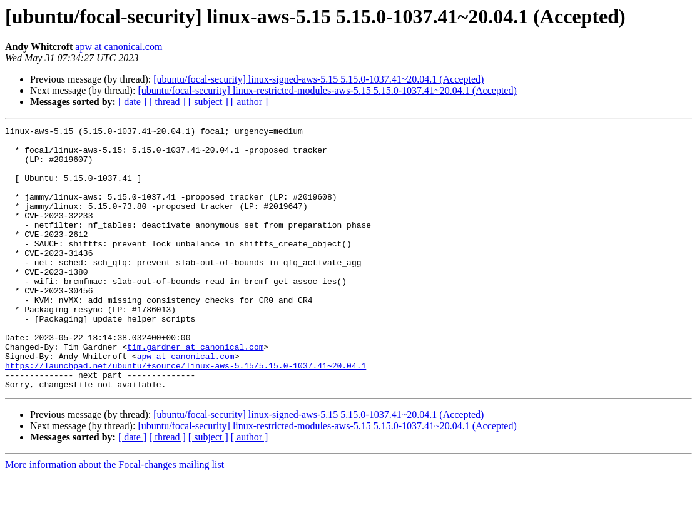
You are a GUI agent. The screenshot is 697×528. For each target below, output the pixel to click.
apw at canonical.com (118, 46)
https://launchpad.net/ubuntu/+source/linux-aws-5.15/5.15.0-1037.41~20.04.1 (185, 414)
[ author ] (249, 101)
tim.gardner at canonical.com (195, 391)
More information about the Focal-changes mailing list (114, 517)
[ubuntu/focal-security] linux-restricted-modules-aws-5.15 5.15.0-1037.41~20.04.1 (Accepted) (327, 90)
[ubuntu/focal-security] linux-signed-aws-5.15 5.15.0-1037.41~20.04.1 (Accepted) (318, 79)
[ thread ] (167, 101)
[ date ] (132, 101)
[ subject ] (208, 101)
